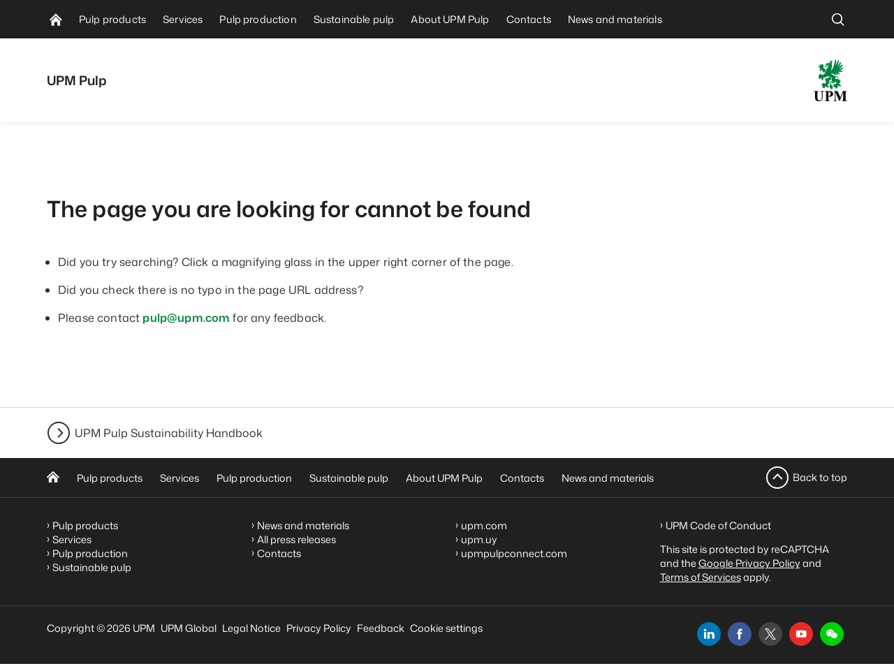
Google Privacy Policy (749, 563)
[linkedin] (709, 634)
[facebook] (740, 634)
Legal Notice (251, 628)
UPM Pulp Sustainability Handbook (169, 433)
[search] (838, 19)
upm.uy (479, 539)
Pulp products (109, 478)
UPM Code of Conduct (718, 525)
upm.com (484, 525)
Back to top (820, 477)
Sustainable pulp (348, 478)
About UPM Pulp (444, 478)
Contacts (522, 478)
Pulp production (254, 478)
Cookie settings (446, 628)
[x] (770, 634)
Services (179, 478)
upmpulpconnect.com (514, 553)
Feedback (380, 628)
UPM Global (189, 628)
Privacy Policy (318, 628)
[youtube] (801, 634)
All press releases (296, 539)
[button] (832, 634)
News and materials (608, 478)
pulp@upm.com (186, 317)
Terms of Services (700, 577)
